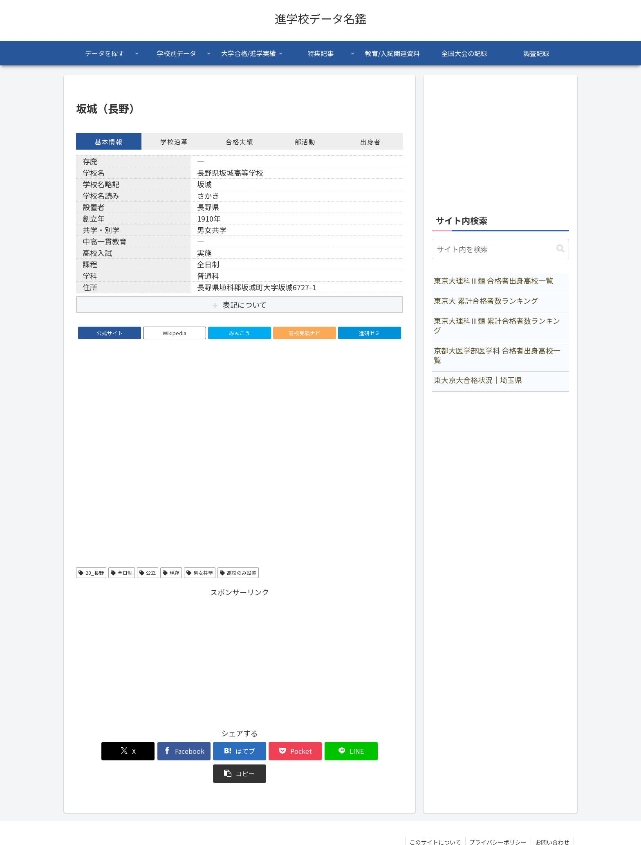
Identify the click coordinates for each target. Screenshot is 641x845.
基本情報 (109, 141)
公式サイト (109, 333)
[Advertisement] (239, 656)
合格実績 (239, 141)
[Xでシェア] (102, 751)
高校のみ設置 (238, 572)
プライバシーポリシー (498, 820)
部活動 (305, 141)
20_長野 (91, 572)
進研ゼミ (369, 333)
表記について (245, 304)
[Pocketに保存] (267, 751)
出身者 (370, 141)
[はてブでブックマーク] (212, 751)
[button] (377, 751)
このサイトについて (435, 820)
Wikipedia (174, 333)
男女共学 (199, 572)
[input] (500, 249)
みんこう (239, 333)
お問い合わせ (552, 820)
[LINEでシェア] (322, 751)
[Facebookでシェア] (157, 751)
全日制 (121, 572)
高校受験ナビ (304, 333)
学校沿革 (174, 141)
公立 (147, 572)
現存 (171, 572)
